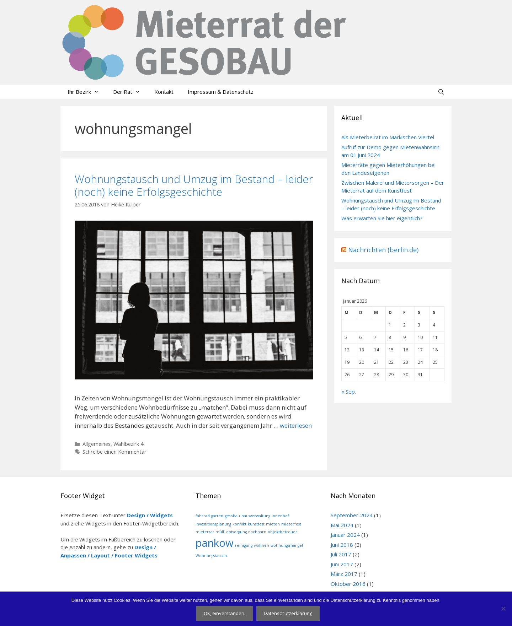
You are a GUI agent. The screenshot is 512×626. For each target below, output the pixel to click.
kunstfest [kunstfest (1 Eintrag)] (256, 524)
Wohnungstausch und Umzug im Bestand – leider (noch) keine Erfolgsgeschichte (194, 185)
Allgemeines (96, 444)
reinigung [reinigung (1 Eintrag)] (243, 545)
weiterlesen (296, 425)
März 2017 (344, 573)
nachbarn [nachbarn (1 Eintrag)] (257, 531)
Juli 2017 (341, 554)
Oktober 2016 (348, 583)
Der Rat (130, 92)
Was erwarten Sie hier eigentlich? (381, 218)
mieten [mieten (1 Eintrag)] (273, 524)
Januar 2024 (345, 534)
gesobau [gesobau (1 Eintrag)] (232, 515)
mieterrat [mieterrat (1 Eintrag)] (205, 531)
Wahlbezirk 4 (128, 444)
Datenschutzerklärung (288, 613)
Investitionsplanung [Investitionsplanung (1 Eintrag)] (213, 524)
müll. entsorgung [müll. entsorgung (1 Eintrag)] (231, 531)
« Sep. (348, 391)
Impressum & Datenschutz (221, 91)
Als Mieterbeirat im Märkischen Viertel (387, 137)
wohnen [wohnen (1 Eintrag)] (261, 545)
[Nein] (503, 608)
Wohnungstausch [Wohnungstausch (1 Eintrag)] (211, 555)
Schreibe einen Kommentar (114, 451)
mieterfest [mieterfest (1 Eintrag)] (291, 524)
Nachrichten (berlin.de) (383, 249)
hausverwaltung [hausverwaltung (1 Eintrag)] (255, 515)
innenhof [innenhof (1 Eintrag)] (280, 515)
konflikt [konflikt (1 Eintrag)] (239, 524)
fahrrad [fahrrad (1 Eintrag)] (203, 515)
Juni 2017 (342, 564)
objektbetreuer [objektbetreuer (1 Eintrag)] (282, 531)
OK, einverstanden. (224, 613)
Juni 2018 (342, 544)
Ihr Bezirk (87, 92)
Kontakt (164, 91)
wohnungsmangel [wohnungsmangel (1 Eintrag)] (287, 545)
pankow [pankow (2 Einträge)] (215, 543)
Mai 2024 (342, 525)
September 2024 (352, 515)
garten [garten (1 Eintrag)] (217, 515)
